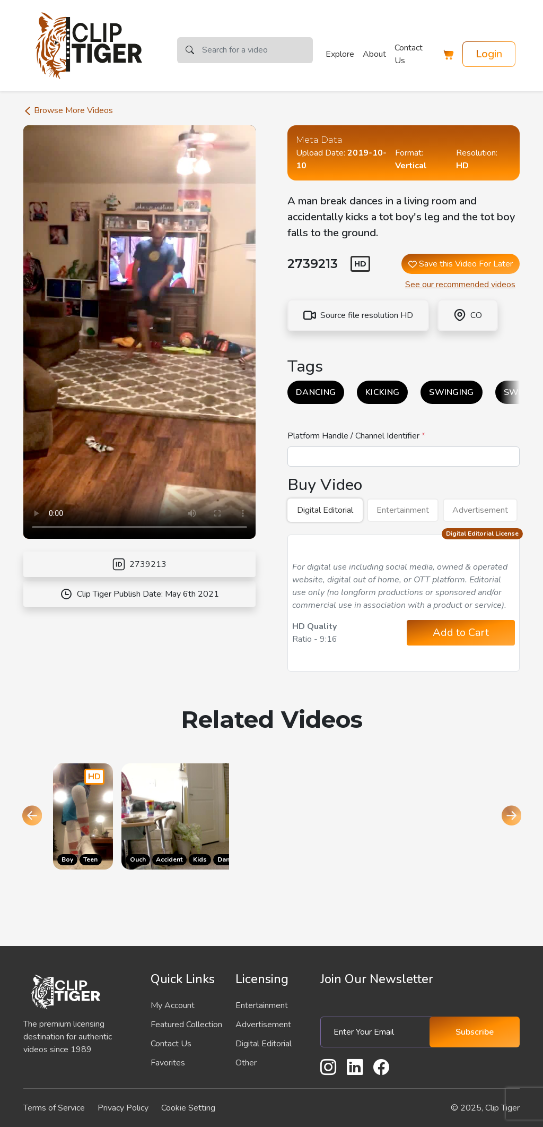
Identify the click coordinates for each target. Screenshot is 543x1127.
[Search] (257, 50)
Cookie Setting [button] (188, 1108)
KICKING (382, 392)
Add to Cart (461, 632)
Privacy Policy (123, 1108)
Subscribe (475, 1032)
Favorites (168, 1063)
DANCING (316, 392)
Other (246, 1063)
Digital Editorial (325, 510)
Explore (340, 54)
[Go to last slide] (31, 816)
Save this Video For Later (460, 264)
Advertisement (480, 510)
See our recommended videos (460, 284)
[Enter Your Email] (379, 1032)
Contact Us (409, 54)
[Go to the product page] (83, 816)
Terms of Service (54, 1108)
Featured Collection (186, 1024)
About (374, 54)
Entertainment (402, 510)
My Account (173, 1005)
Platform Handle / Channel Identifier (354, 436)
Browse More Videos (68, 110)
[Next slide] (511, 816)
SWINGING (451, 392)
